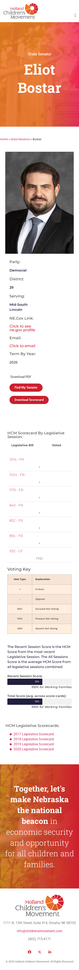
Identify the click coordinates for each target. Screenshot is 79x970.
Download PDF (21, 377)
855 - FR (16, 536)
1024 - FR (17, 475)
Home (4, 139)
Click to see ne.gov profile (22, 328)
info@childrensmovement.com (39, 931)
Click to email (22, 346)
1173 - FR (16, 490)
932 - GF (16, 551)
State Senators (20, 139)
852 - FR (16, 521)
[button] (75, 15)
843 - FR (16, 505)
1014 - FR (16, 459)
